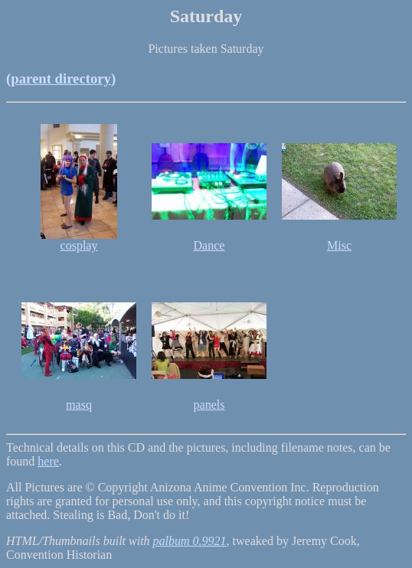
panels (209, 404)
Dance (209, 245)
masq (79, 404)
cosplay (79, 245)
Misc (339, 245)
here (48, 461)
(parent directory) (61, 78)
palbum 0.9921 (190, 540)
